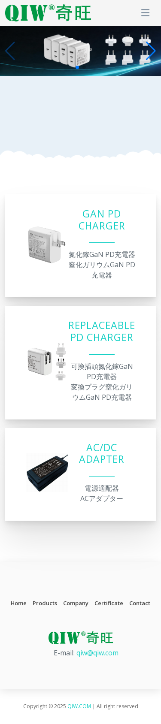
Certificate (108, 603)
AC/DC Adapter (102, 453)
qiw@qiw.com (97, 653)
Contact (139, 603)
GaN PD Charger (102, 220)
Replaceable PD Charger (101, 331)
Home (19, 603)
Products (45, 603)
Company (75, 603)
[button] (151, 51)
